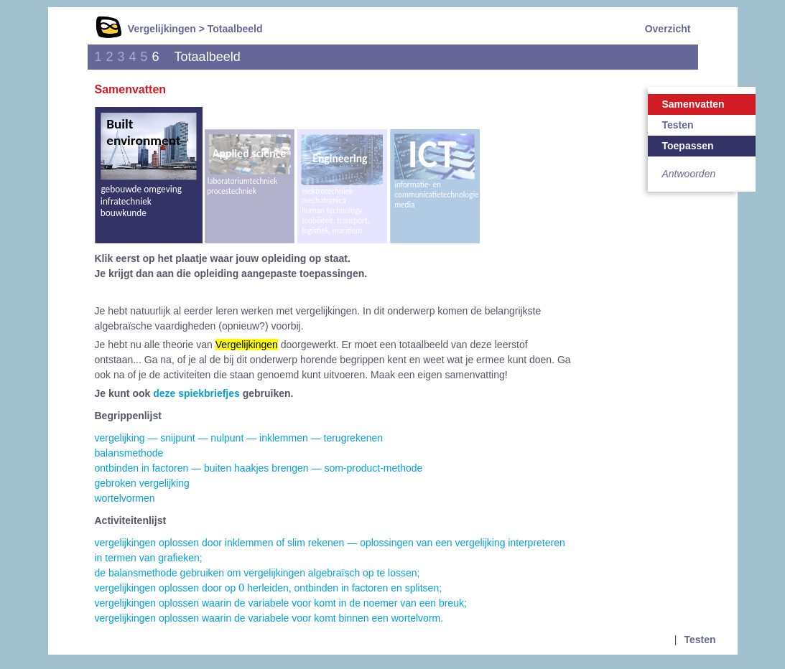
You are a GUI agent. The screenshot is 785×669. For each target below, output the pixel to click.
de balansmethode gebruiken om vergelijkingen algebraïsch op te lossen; (257, 573)
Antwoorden (689, 173)
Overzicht (668, 28)
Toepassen (688, 145)
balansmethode (129, 453)
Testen (678, 125)
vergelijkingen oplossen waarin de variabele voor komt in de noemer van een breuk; (281, 603)
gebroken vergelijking (142, 483)
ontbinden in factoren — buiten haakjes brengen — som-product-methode (259, 468)
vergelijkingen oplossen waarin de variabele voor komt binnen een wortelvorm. (269, 618)
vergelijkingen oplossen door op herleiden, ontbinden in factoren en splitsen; (268, 588)
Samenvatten (693, 104)
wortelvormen (125, 498)
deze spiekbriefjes (196, 393)
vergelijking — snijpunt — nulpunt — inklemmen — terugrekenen (239, 438)
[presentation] (241, 587)
